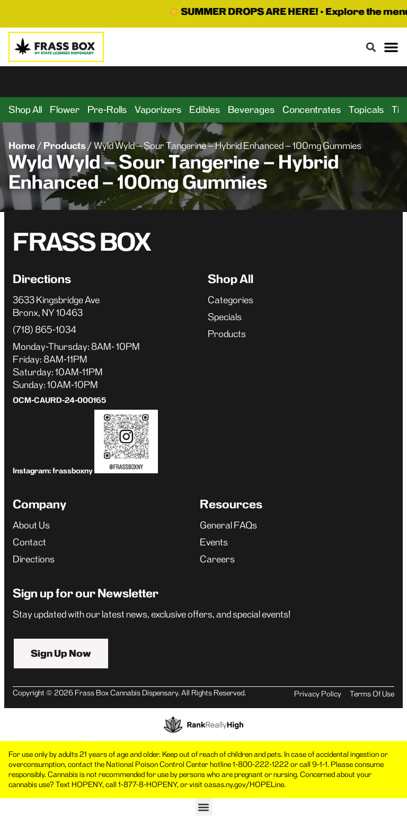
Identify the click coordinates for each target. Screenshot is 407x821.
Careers (217, 559)
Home (22, 145)
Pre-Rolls (107, 109)
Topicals (366, 109)
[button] (370, 47)
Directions (34, 559)
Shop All (25, 109)
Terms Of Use (372, 693)
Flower (64, 109)
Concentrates (311, 109)
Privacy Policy (317, 693)
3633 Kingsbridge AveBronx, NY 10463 (56, 306)
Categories (230, 300)
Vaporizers (158, 109)
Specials (225, 317)
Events (214, 542)
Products (64, 145)
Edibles (204, 109)
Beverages (251, 109)
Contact (29, 542)
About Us (31, 525)
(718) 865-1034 (44, 329)
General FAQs (228, 525)
